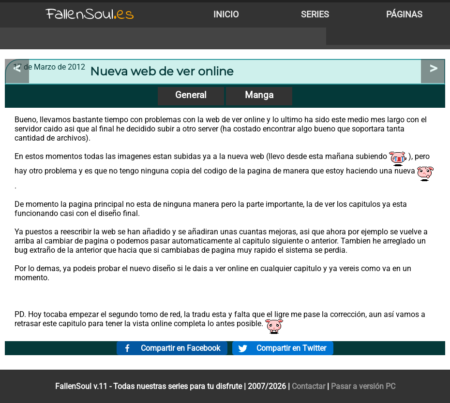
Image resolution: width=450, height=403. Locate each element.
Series (315, 14)
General (191, 95)
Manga (259, 95)
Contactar (308, 386)
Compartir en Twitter (291, 348)
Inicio (226, 14)
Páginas (404, 14)
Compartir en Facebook (180, 348)
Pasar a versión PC (363, 386)
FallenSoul (90, 14)
